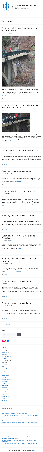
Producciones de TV (6, 383)
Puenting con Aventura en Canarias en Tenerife (19, 259)
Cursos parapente (6, 360)
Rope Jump (4, 387)
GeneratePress (34, 450)
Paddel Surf (4, 373)
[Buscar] (19, 334)
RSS (4, 429)
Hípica (3, 366)
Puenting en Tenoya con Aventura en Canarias (18, 236)
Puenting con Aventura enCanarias (18, 171)
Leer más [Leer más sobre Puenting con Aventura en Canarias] (20, 225)
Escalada (4, 362)
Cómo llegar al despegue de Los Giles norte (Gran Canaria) (15, 413)
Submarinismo (5, 392)
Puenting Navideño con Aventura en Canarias (18, 192)
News (3, 371)
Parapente (4, 377)
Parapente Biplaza (6, 379)
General (3, 364)
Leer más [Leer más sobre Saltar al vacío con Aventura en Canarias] (20, 160)
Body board (4, 354)
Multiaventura (5, 370)
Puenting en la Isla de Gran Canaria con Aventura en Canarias (20, 29)
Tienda (3, 398)
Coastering (4, 358)
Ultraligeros (4, 400)
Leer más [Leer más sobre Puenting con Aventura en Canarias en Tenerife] (19, 271)
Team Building (5, 396)
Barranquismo (5, 352)
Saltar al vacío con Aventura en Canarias (20, 150)
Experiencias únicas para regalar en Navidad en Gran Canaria (15, 411)
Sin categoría (5, 391)
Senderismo (4, 389)
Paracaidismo (5, 375)
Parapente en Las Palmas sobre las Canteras (24, 6)
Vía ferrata (4, 402)
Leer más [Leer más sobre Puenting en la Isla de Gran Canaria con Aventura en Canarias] (4, 95)
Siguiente (7, 324)
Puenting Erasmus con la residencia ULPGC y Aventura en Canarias (21, 106)
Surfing (3, 394)
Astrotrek (4, 350)
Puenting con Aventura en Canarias (18, 215)
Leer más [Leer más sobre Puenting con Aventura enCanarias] (20, 181)
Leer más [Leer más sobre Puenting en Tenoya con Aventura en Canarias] (20, 248)
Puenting (5, 98)
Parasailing (4, 381)
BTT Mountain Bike (6, 356)
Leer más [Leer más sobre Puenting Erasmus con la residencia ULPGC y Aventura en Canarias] (12, 140)
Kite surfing (4, 368)
